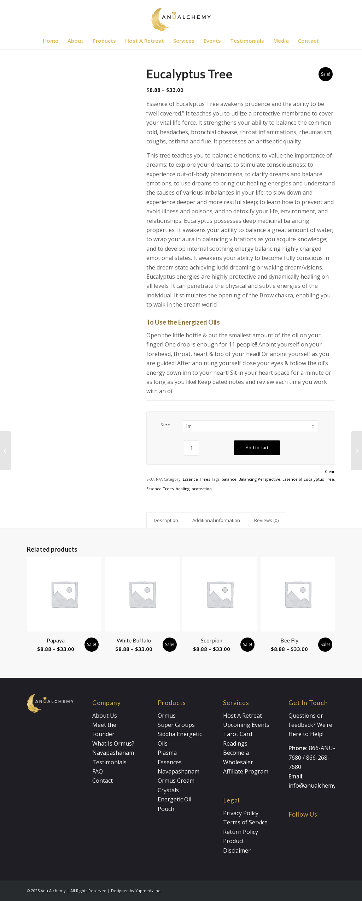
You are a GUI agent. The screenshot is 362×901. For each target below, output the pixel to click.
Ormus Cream (176, 780)
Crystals (168, 790)
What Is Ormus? (113, 743)
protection (202, 488)
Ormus (167, 715)
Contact (102, 780)
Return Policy (240, 832)
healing (182, 488)
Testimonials (109, 762)
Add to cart (257, 448)
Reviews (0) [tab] (266, 520)
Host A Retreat (242, 715)
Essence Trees (196, 479)
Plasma (167, 753)
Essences (170, 762)
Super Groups (176, 725)
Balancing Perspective (259, 479)
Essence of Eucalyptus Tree (308, 479)
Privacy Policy (240, 813)
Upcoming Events (246, 725)
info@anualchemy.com (318, 785)
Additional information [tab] (216, 520)
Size (165, 424)
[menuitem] (50, 40)
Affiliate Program (245, 771)
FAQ (97, 771)
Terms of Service (245, 822)
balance (229, 479)
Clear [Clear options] (330, 471)
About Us (104, 715)
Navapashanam (113, 753)
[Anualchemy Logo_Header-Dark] (181, 16)
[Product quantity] (191, 448)
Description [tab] (166, 520)
